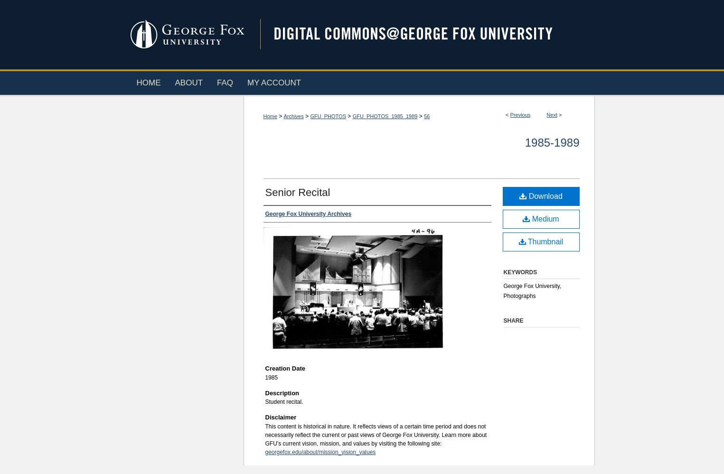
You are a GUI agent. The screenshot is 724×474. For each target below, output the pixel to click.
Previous (520, 115)
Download (541, 196)
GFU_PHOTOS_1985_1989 (385, 116)
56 (427, 116)
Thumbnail (541, 242)
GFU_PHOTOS (328, 116)
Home (270, 116)
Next (551, 115)
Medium (541, 219)
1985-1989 (552, 142)
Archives (294, 116)
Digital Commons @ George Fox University (421, 34)
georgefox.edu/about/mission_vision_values (320, 452)
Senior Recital (297, 192)
